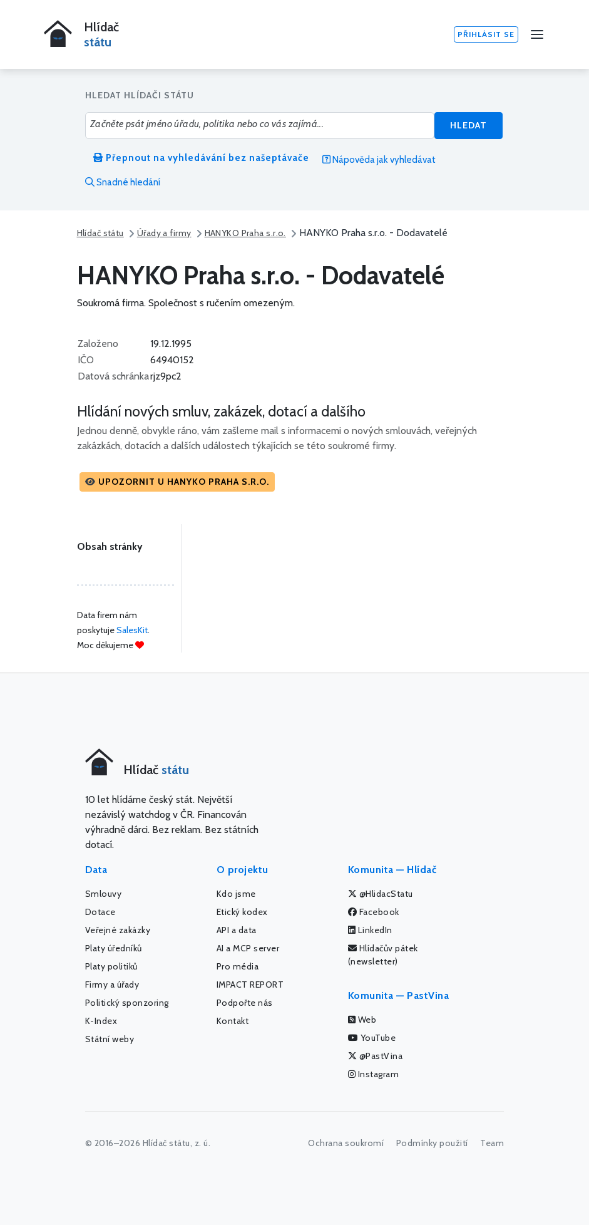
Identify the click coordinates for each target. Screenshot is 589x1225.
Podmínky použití (432, 1143)
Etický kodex (242, 911)
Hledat (468, 125)
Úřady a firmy (164, 233)
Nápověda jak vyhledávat (379, 159)
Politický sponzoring (127, 1002)
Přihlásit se (486, 34)
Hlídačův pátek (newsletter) (383, 955)
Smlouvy (103, 893)
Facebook (373, 911)
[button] (177, 482)
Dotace (100, 911)
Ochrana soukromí (346, 1143)
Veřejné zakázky (118, 930)
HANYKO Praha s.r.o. (245, 233)
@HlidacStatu (380, 893)
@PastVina (375, 1056)
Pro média (238, 966)
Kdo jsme (236, 893)
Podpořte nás (245, 1002)
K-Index (101, 1020)
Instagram (373, 1074)
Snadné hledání (122, 182)
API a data (237, 930)
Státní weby (110, 1039)
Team (492, 1143)
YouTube (372, 1037)
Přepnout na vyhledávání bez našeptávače (201, 157)
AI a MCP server (248, 948)
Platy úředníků (113, 948)
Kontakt (233, 1020)
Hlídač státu (100, 233)
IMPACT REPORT (250, 984)
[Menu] (537, 34)
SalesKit (132, 630)
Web (362, 1019)
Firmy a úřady (112, 984)
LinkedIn (370, 930)
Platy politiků (111, 966)
